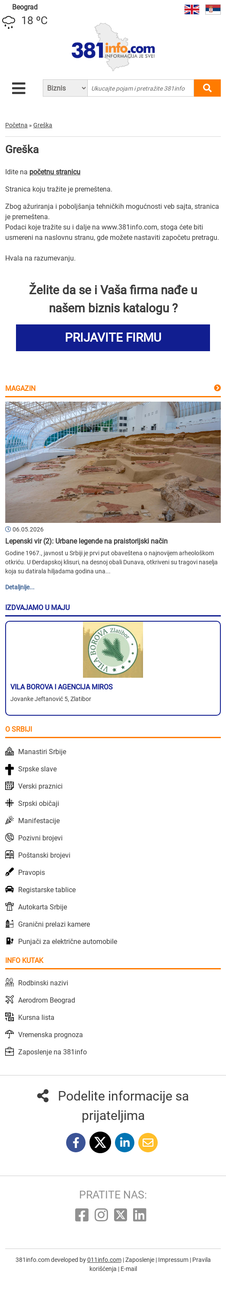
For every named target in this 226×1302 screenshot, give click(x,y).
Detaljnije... (20, 587)
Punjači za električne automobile (67, 941)
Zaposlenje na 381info (52, 1052)
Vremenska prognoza (50, 1035)
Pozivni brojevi (40, 838)
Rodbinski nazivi (43, 983)
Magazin (20, 388)
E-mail (129, 1268)
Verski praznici (40, 786)
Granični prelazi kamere (54, 924)
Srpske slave (37, 769)
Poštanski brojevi (44, 855)
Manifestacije (39, 821)
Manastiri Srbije (42, 752)
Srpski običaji (38, 803)
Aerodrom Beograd (46, 1000)
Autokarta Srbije (42, 907)
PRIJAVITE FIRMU (113, 337)
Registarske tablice (47, 890)
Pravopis (31, 872)
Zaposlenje (140, 1259)
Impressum (174, 1259)
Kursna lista (36, 1017)
